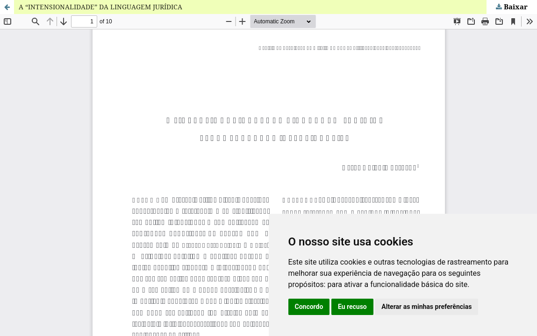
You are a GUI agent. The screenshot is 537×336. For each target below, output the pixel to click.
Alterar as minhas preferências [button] (426, 306)
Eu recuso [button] (352, 306)
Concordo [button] (309, 306)
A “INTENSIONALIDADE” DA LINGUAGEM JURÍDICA (100, 6)
